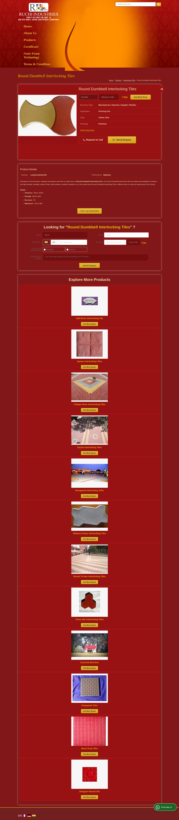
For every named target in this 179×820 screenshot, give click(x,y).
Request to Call (93, 140)
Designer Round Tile (89, 791)
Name (38, 235)
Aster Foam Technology (32, 55)
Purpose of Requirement (36, 249)
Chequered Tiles (89, 705)
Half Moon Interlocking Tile (89, 318)
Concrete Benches (89, 662)
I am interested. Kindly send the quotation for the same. (96, 257)
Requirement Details (36, 257)
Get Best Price (140, 97)
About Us (30, 33)
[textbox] (109, 97)
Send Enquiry (122, 140)
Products (30, 40)
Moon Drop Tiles (89, 748)
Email (100, 235)
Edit (125, 97)
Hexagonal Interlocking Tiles (89, 490)
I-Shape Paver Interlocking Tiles (89, 404)
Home (28, 26)
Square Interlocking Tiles (89, 361)
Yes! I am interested (89, 211)
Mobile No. (36, 242)
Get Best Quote (89, 324)
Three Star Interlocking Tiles (89, 619)
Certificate (31, 46)
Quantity (99, 242)
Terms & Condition (37, 64)
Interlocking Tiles (129, 80)
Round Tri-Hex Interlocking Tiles (89, 576)
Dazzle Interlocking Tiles (89, 447)
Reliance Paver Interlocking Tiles (89, 533)
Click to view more (87, 130)
